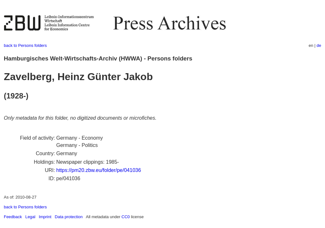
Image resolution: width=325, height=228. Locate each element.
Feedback (13, 216)
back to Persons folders (25, 45)
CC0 (126, 216)
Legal (30, 216)
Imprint (45, 216)
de (319, 45)
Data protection (69, 216)
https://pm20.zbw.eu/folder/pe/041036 (98, 170)
